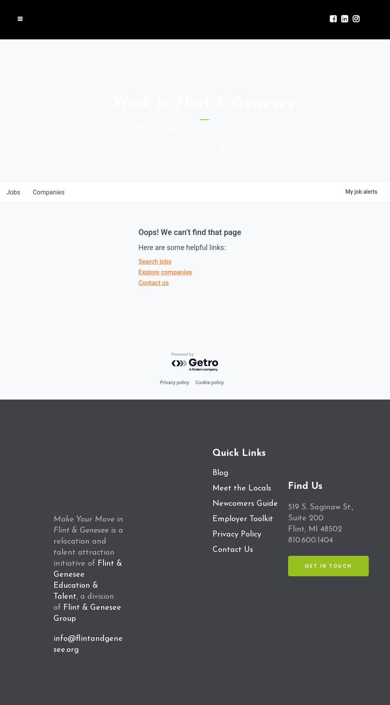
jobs (13, 192)
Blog (220, 473)
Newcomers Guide (245, 504)
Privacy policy (174, 382)
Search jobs (155, 261)
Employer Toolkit (243, 519)
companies (49, 192)
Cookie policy (210, 382)
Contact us (154, 283)
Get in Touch (328, 566)
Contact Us (233, 550)
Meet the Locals (242, 488)
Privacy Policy (237, 534)
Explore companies (165, 272)
